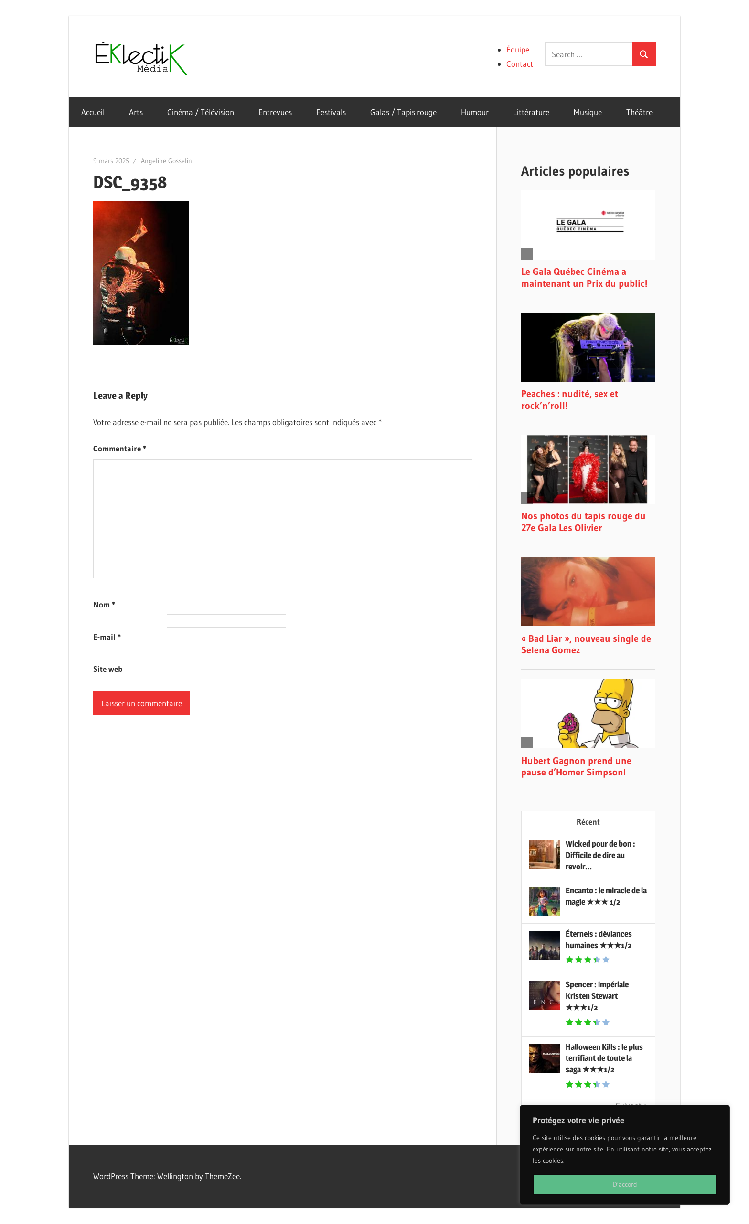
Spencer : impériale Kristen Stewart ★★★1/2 (597, 996)
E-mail (107, 637)
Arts (136, 112)
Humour (475, 112)
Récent (588, 821)
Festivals (331, 112)
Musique (588, 112)
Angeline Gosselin (166, 161)
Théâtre (639, 112)
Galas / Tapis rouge (403, 112)
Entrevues (275, 112)
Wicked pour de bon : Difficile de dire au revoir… (600, 855)
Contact (519, 64)
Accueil (93, 112)
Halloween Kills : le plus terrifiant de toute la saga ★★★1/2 (604, 1058)
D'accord (625, 1184)
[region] (625, 1155)
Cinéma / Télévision (200, 112)
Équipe (517, 49)
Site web (107, 669)
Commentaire (119, 448)
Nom (104, 604)
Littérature (531, 112)
